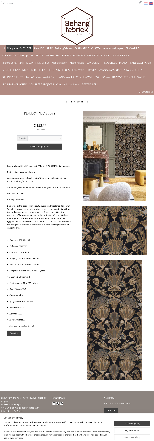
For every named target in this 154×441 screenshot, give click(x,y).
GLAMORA (79, 55)
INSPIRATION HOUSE (14, 84)
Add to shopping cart (39, 146)
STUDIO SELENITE (12, 77)
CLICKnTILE (132, 48)
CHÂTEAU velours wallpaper (107, 48)
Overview (14, 333)
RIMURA (91, 70)
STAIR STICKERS (133, 70)
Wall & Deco (49, 77)
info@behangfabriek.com (21, 181)
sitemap (65, 435)
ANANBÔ (39, 48)
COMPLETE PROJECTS (41, 84)
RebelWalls (78, 70)
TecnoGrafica (33, 77)
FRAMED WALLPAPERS (58, 55)
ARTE (50, 48)
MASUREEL (110, 62)
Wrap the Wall (84, 77)
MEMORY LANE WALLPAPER (135, 62)
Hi (3, 48)
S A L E (141, 77)
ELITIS (39, 55)
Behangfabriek (63, 48)
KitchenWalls (77, 62)
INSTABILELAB (120, 55)
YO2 (97, 77)
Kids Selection (59, 62)
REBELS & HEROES (59, 70)
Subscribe (111, 410)
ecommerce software (83, 435)
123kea (106, 77)
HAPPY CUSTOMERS (123, 77)
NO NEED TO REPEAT (34, 70)
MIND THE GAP (11, 70)
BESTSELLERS (90, 84)
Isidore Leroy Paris (13, 62)
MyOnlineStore (110, 435)
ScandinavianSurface (110, 70)
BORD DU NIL (24, 240)
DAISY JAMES (26, 55)
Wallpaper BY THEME (19, 48)
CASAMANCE (81, 48)
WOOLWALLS (66, 77)
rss (72, 435)
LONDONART (94, 62)
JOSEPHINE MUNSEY (37, 62)
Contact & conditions (68, 84)
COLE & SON (9, 55)
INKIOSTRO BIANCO (98, 55)
